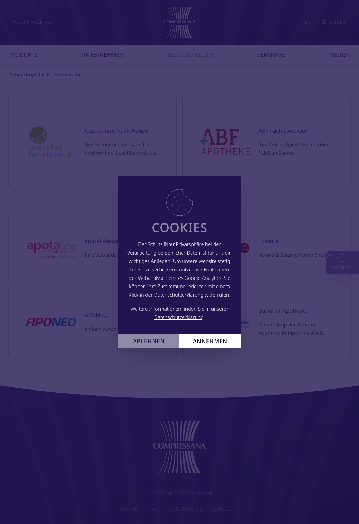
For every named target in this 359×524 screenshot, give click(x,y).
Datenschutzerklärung (179, 317)
